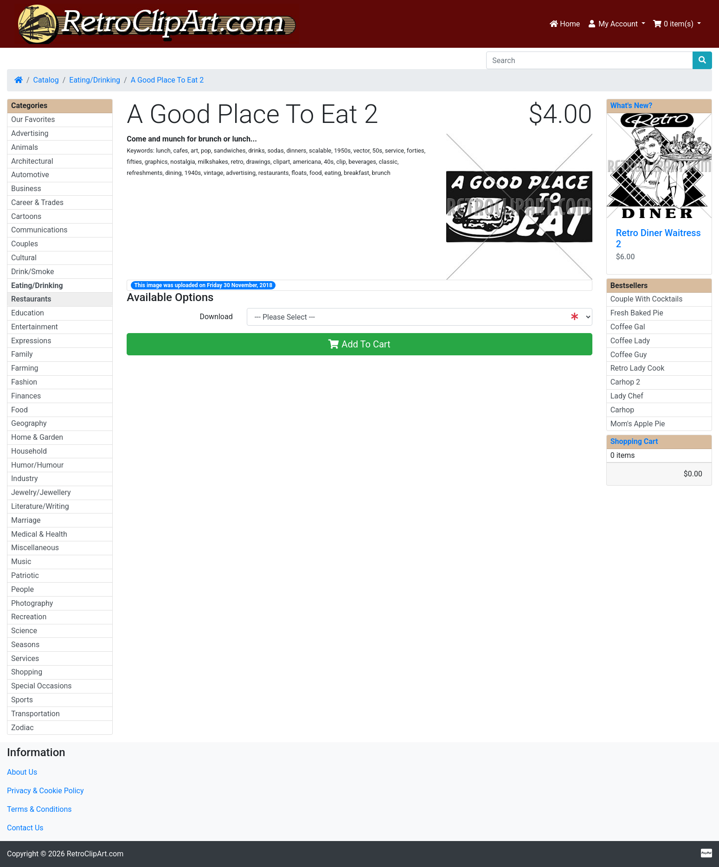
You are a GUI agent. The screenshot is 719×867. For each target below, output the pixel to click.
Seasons (25, 644)
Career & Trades (37, 202)
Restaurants (31, 299)
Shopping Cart (634, 441)
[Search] (589, 60)
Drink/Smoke (32, 271)
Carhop (622, 409)
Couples (24, 243)
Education (27, 312)
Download (215, 316)
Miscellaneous (35, 547)
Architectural (32, 161)
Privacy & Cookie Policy (45, 790)
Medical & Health (39, 534)
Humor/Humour (37, 465)
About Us (22, 772)
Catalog (46, 80)
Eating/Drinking (94, 80)
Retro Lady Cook (637, 368)
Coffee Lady (630, 340)
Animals (24, 147)
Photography (32, 603)
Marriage (26, 520)
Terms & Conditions (39, 809)
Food (19, 409)
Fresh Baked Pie (636, 312)
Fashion (24, 382)
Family (22, 354)
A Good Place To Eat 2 (167, 80)
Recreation (28, 616)
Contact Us (25, 827)
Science (24, 630)
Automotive (30, 174)
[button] (616, 24)
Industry (24, 478)
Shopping (26, 672)
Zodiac (22, 727)
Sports (22, 699)
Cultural (24, 257)
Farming (24, 368)
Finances (26, 396)
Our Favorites (33, 119)
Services (25, 658)
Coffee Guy (628, 354)
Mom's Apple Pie (637, 423)
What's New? (631, 105)
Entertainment (34, 326)
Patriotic (25, 575)
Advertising (30, 133)
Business (26, 188)
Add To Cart (359, 344)
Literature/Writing (40, 506)
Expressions (31, 340)
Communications (39, 229)
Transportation (35, 713)
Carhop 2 (625, 382)
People (22, 589)
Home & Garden (37, 437)
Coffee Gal (627, 326)
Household (29, 451)
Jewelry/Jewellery (41, 492)
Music (21, 561)
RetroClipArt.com (95, 853)
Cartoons (26, 216)
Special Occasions (41, 685)
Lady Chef (626, 396)
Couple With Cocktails (646, 299)
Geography (29, 423)
